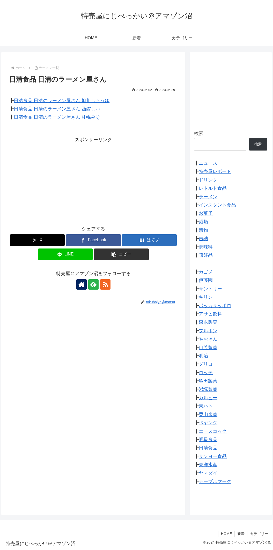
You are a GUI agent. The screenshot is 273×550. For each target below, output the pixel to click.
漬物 (203, 230)
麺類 (203, 221)
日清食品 (208, 447)
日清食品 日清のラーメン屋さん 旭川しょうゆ (61, 100)
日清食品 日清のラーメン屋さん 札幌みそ (57, 117)
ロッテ (206, 372)
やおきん (208, 339)
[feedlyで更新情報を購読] (93, 284)
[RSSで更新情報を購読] (105, 284)
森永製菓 (208, 322)
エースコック (213, 431)
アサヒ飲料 (210, 314)
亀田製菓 (208, 380)
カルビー (208, 397)
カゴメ (206, 272)
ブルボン (208, 330)
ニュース (208, 163)
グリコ (206, 364)
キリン (206, 297)
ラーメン (208, 196)
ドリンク (208, 180)
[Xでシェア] (37, 240)
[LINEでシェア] (65, 254)
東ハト (206, 406)
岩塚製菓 (208, 389)
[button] (121, 254)
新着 (241, 534)
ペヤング (208, 422)
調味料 (206, 247)
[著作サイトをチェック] (81, 284)
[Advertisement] (93, 180)
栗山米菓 (208, 414)
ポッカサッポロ (215, 305)
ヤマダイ (208, 473)
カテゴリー (259, 534)
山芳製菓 (208, 347)
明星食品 (208, 439)
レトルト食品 (213, 188)
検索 (198, 133)
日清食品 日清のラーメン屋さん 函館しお (57, 108)
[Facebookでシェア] (93, 240)
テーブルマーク (215, 481)
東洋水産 (208, 464)
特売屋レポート (215, 171)
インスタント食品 (217, 205)
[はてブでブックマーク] (149, 240)
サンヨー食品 (213, 456)
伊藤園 (206, 280)
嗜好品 (206, 255)
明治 (203, 355)
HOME (226, 534)
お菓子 (206, 213)
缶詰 (203, 238)
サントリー (210, 288)
